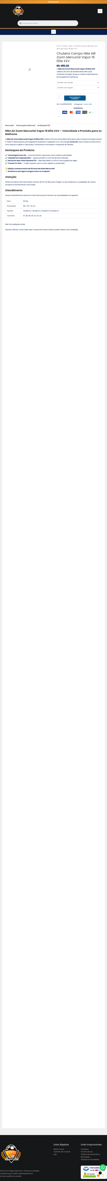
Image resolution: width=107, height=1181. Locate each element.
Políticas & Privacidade (90, 1143)
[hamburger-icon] (100, 11)
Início (59, 46)
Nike (71, 46)
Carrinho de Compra (62, 1135)
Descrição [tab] (9, 126)
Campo (65, 46)
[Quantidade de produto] (60, 98)
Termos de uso (87, 1135)
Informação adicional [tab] (26, 126)
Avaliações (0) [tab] (44, 126)
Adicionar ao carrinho (75, 98)
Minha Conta (59, 1132)
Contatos (85, 1132)
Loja (55, 1138)
